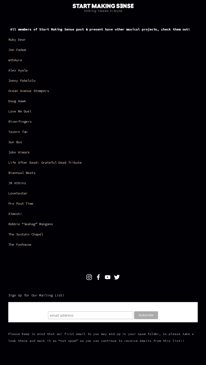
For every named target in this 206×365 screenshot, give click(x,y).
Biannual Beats (21, 173)
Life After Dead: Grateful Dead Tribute (45, 162)
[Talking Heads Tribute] (89, 277)
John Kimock (18, 152)
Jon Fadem (17, 50)
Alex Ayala (18, 70)
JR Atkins (17, 183)
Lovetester (18, 193)
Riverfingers (19, 121)
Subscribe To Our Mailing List (103, 306)
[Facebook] (98, 277)
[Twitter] (117, 277)
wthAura (15, 60)
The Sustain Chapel (25, 234)
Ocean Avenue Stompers (28, 91)
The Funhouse (19, 244)
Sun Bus (15, 142)
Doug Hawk (17, 101)
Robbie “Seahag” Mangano (30, 224)
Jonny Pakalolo (21, 80)
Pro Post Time (20, 203)
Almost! (15, 214)
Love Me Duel (19, 111)
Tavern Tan (18, 132)
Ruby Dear (17, 39)
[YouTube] (108, 277)
